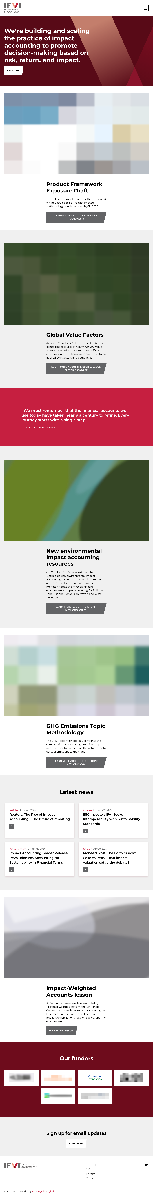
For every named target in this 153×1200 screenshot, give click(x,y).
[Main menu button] (146, 8)
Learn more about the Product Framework (76, 217)
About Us (13, 70)
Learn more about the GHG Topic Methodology (76, 763)
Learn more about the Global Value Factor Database (76, 369)
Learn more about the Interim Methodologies (76, 608)
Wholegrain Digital (43, 1191)
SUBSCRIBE (76, 1143)
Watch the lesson (61, 1030)
